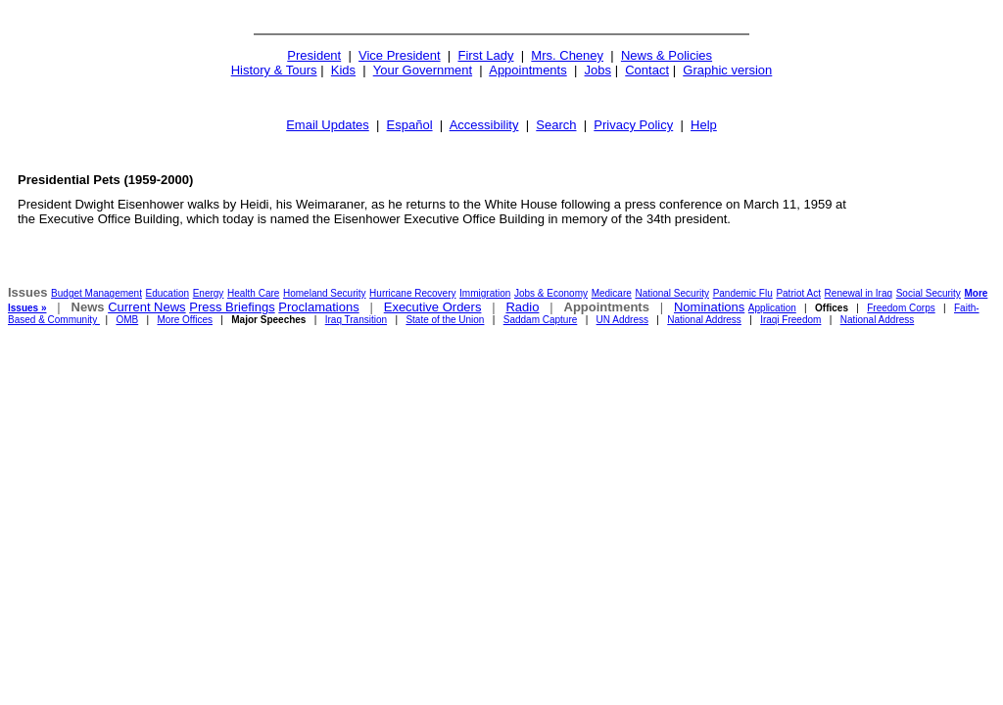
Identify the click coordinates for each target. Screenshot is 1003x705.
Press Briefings (231, 307)
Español (410, 125)
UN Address (622, 319)
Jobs (598, 70)
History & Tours (274, 70)
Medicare (612, 293)
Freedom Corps (900, 308)
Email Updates (327, 125)
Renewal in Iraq (858, 293)
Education (167, 293)
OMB (127, 319)
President (314, 55)
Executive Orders (433, 307)
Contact (647, 70)
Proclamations (318, 307)
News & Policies (666, 55)
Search (556, 125)
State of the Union (445, 319)
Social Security (928, 293)
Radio (522, 307)
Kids (343, 70)
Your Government (422, 70)
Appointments (528, 70)
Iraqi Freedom (790, 319)
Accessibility (484, 125)
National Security (672, 293)
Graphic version (727, 70)
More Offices (186, 319)
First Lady (485, 55)
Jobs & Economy (551, 293)
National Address (704, 319)
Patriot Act (798, 293)
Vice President (399, 55)
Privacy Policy (633, 125)
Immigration (484, 293)
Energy (208, 293)
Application (772, 308)
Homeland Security (324, 293)
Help (704, 125)
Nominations (709, 307)
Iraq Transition (356, 319)
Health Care (253, 293)
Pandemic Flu (743, 293)
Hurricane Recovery (412, 293)
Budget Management (96, 293)
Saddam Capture (540, 319)
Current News (146, 307)
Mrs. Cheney (567, 55)
